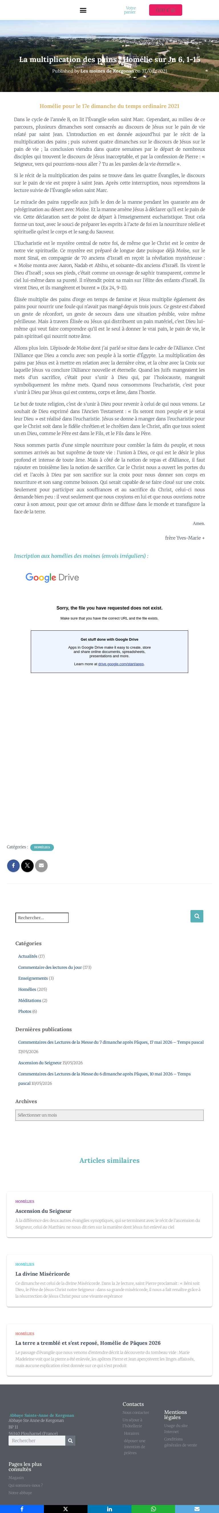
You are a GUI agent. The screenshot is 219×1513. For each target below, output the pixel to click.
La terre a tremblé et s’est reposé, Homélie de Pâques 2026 (88, 1343)
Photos (24, 1011)
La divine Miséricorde (42, 1273)
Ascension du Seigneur (40, 1062)
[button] (83, 10)
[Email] (197, 1509)
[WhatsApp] (153, 1509)
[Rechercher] (70, 1441)
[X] (66, 1509)
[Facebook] (22, 1509)
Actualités (27, 956)
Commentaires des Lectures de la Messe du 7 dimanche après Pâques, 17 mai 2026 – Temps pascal (111, 1042)
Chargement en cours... (109, 700)
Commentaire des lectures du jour (50, 967)
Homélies (42, 847)
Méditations (29, 1000)
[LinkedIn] (109, 1509)
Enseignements (33, 978)
